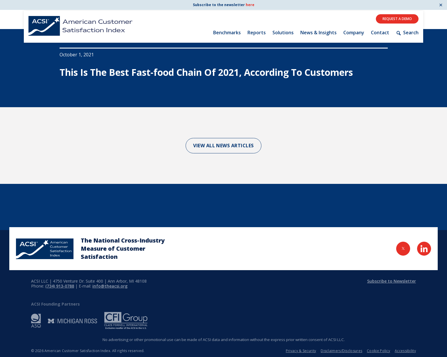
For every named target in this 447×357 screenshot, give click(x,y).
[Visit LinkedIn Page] (424, 249)
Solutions (283, 32)
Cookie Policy (378, 350)
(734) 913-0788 (59, 286)
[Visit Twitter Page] (403, 249)
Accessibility (405, 350)
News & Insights (318, 32)
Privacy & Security (301, 350)
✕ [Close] (441, 5)
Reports (256, 32)
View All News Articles (223, 145)
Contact (380, 32)
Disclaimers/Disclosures (341, 350)
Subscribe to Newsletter (391, 281)
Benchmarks (227, 32)
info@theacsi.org (110, 286)
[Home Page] (44, 248)
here (250, 4)
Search (407, 32)
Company (353, 32)
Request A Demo (397, 18)
